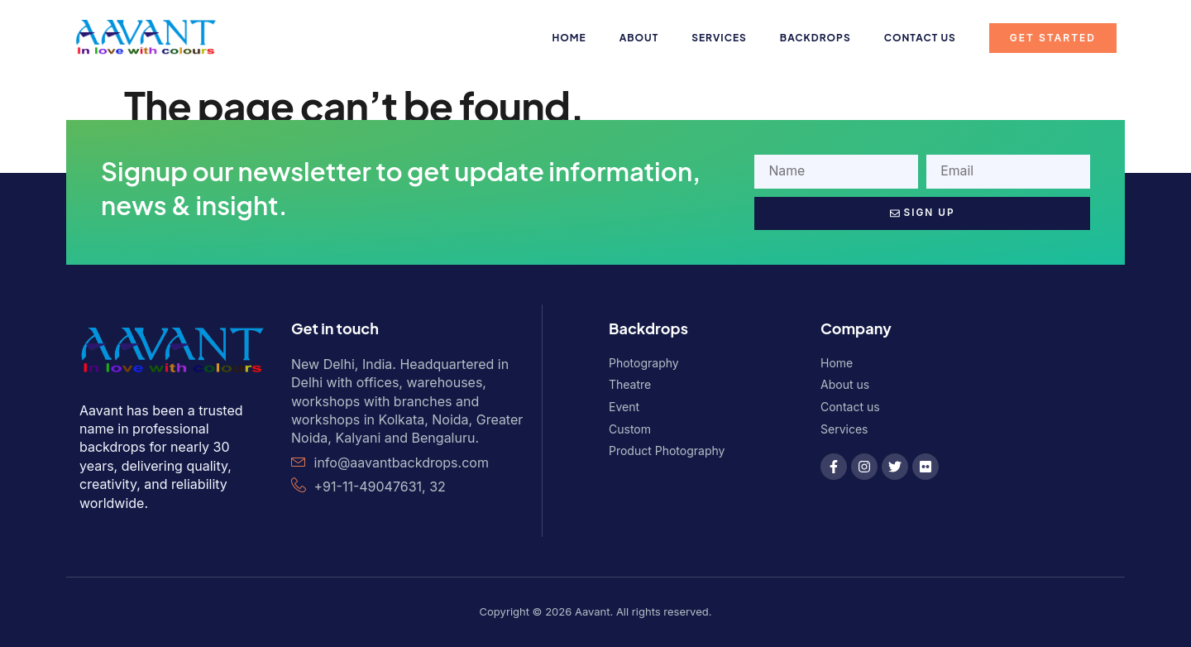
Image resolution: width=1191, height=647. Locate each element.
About (639, 37)
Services (719, 37)
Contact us (920, 37)
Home (569, 37)
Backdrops (815, 37)
